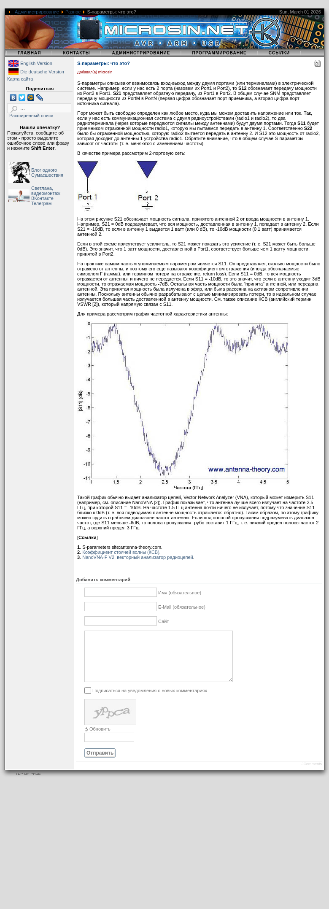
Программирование (219, 53)
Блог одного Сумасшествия (47, 172)
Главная (29, 53)
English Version (36, 63)
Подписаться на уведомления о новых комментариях (149, 700)
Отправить (99, 763)
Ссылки (279, 53)
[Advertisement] (126, 850)
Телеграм (41, 203)
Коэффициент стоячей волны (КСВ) (120, 552)
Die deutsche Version (42, 71)
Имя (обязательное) (179, 592)
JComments (312, 774)
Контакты (76, 53)
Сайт (163, 621)
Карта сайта (20, 78)
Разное (73, 11)
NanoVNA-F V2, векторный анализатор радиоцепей (137, 557)
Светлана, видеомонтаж (45, 191)
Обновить (100, 739)
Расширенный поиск (31, 115)
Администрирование (37, 11)
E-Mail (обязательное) (181, 607)
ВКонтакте (42, 198)
